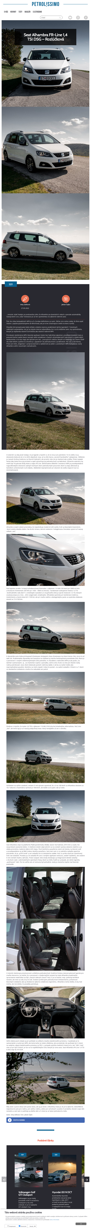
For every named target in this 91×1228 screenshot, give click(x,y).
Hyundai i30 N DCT (62, 1192)
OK (81, 1224)
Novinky (13, 11)
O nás (6, 11)
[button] (86, 1179)
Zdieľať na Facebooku (16, 1120)
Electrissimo (37, 11)
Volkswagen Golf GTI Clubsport (26, 1193)
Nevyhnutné (12, 1226)
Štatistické (23, 1226)
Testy (20, 11)
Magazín (27, 11)
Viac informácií (54, 1219)
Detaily (31, 1226)
